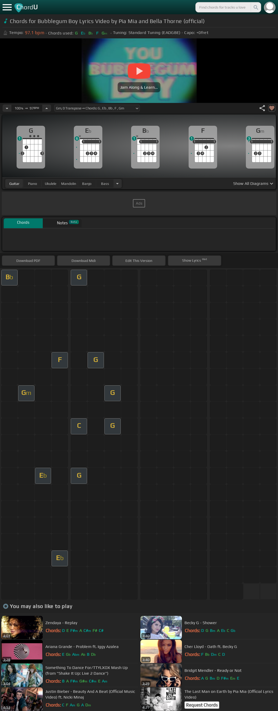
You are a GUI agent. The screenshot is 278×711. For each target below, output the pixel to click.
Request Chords (202, 705)
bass (105, 184)
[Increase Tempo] (46, 108)
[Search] (255, 7)
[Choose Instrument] (117, 183)
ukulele (50, 184)
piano (32, 184)
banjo (86, 184)
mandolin (68, 184)
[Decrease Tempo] (7, 108)
